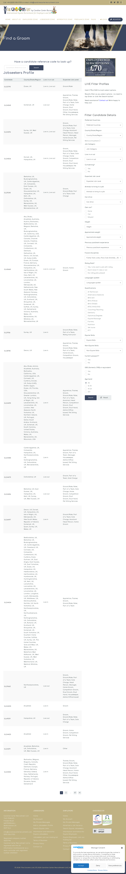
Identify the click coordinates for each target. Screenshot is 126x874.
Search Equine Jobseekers (73, 828)
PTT (88, 330)
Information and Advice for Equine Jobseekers (43, 833)
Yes (88, 168)
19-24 (88, 389)
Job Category (90, 144)
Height (87, 222)
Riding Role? (90, 263)
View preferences (115, 866)
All (87, 383)
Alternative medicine (94, 295)
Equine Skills (90, 335)
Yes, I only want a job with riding (99, 267)
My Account (38, 819)
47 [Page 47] (75, 792)
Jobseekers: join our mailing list (45, 837)
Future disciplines (92, 253)
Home (8, 19)
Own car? (88, 207)
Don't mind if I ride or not (96, 270)
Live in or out (90, 154)
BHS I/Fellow (91, 301)
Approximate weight (92, 232)
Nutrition (90, 324)
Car (88, 214)
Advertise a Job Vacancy (73, 825)
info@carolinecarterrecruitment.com (44, 2)
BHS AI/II (89, 298)
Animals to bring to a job (94, 186)
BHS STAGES (91, 304)
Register (115, 19)
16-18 (88, 386)
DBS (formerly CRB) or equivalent (98, 367)
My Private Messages (41, 822)
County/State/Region (93, 130)
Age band (88, 379)
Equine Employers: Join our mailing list (74, 839)
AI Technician (91, 292)
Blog (93, 19)
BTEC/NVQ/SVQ (92, 307)
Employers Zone (30, 19)
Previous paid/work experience (97, 242)
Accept (81, 866)
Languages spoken (92, 278)
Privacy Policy (103, 870)
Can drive (88, 197)
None (88, 211)
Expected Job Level (92, 176)
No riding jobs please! (95, 273)
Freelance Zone (81, 19)
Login (103, 19)
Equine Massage (93, 318)
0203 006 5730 (9, 834)
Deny (98, 866)
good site (14, 840)
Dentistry (90, 313)
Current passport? (92, 356)
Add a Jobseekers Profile (43, 825)
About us (16, 19)
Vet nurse (90, 327)
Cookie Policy (92, 870)
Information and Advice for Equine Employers (73, 833)
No (87, 171)
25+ (88, 392)
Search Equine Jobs (41, 828)
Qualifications (90, 288)
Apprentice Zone (64, 19)
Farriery (89, 321)
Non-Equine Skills (92, 345)
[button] (122, 848)
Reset (104, 397)
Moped (89, 217)
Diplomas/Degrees (93, 315)
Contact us (103, 100)
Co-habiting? (90, 165)
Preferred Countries (92, 120)
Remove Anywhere (92, 141)
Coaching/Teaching (94, 310)
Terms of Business (40, 840)
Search (36, 67)
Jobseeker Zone (47, 19)
